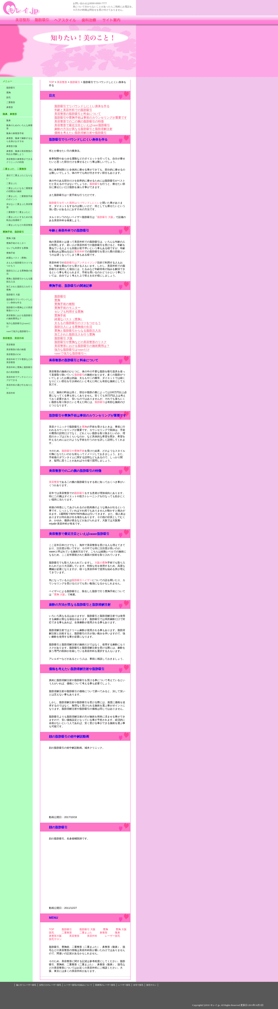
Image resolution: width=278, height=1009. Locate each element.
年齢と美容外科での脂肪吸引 (73, 109)
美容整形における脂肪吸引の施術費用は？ (82, 345)
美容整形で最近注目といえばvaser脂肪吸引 (82, 125)
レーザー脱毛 (112, 935)
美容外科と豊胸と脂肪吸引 (19, 367)
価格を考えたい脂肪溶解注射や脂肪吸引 (80, 132)
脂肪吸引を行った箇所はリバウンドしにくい (74, 202)
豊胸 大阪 (59, 594)
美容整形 (62, 82)
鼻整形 (103, 932)
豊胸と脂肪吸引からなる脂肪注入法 (77, 330)
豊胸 (57, 300)
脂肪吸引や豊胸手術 (73, 450)
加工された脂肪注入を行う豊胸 (74, 334)
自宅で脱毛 (138, 985)
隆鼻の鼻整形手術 (15, 133)
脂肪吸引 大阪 (105, 217)
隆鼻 (117, 932)
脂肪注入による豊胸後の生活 (73, 326)
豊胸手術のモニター (67, 307)
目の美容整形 (12, 372)
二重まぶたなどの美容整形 (19, 225)
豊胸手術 (60, 315)
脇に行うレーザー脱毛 (26, 985)
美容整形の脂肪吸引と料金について (77, 113)
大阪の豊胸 (101, 562)
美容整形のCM (13, 354)
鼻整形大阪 (55, 935)
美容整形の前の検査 (16, 349)
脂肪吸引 (75, 82)
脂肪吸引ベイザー (82, 580)
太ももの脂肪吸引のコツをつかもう (77, 322)
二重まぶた (85, 932)
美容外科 (79, 251)
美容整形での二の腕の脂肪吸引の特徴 (79, 121)
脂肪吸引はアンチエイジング (80, 262)
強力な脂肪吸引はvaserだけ (72, 349)
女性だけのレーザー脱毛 (50, 985)
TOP (51, 82)
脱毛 (51, 932)
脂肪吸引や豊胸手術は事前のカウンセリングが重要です (90, 117)
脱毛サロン (55, 939)
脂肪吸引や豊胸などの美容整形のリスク (80, 342)
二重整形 (67, 932)
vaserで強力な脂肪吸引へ (70, 353)
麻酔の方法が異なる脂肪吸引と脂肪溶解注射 (83, 128)
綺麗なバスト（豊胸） (68, 319)
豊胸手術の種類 (64, 303)
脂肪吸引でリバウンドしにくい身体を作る (82, 106)
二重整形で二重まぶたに (18, 212)
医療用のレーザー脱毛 (105, 985)
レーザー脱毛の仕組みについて (78, 985)
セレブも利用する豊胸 (68, 311)
